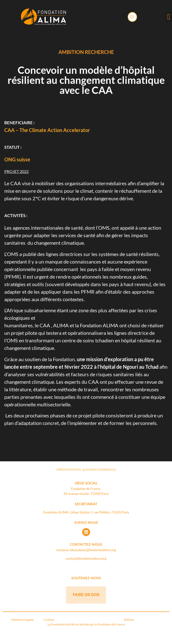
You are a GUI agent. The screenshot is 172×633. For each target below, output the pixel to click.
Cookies (48, 619)
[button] (168, 16)
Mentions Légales (23, 619)
